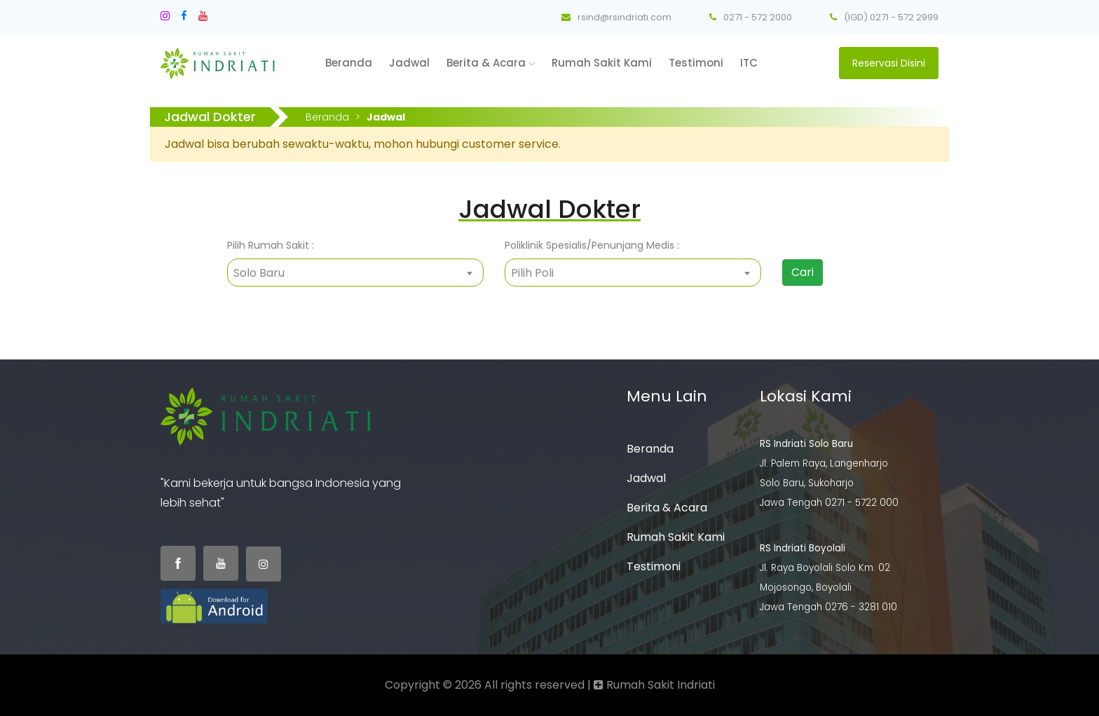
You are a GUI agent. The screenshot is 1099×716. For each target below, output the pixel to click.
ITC (749, 62)
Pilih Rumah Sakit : (270, 245)
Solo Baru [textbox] (259, 273)
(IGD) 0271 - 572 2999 (884, 17)
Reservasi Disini (888, 63)
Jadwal (409, 62)
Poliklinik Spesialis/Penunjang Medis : (592, 245)
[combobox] (355, 273)
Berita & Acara (490, 62)
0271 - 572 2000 (750, 17)
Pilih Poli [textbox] (532, 273)
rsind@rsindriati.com (616, 17)
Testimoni (696, 62)
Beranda (348, 62)
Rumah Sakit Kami (602, 62)
